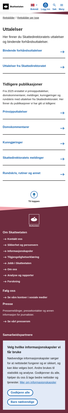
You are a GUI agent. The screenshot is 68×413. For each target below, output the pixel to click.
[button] (34, 197)
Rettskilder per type (28, 17)
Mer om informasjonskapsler (38, 382)
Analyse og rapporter (20, 275)
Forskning (13, 281)
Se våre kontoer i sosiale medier (27, 297)
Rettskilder (9, 17)
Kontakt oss (14, 238)
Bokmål (35, 6)
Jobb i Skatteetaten (19, 263)
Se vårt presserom (18, 321)
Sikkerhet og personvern (22, 244)
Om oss (12, 269)
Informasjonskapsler (20, 251)
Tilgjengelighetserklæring (23, 257)
